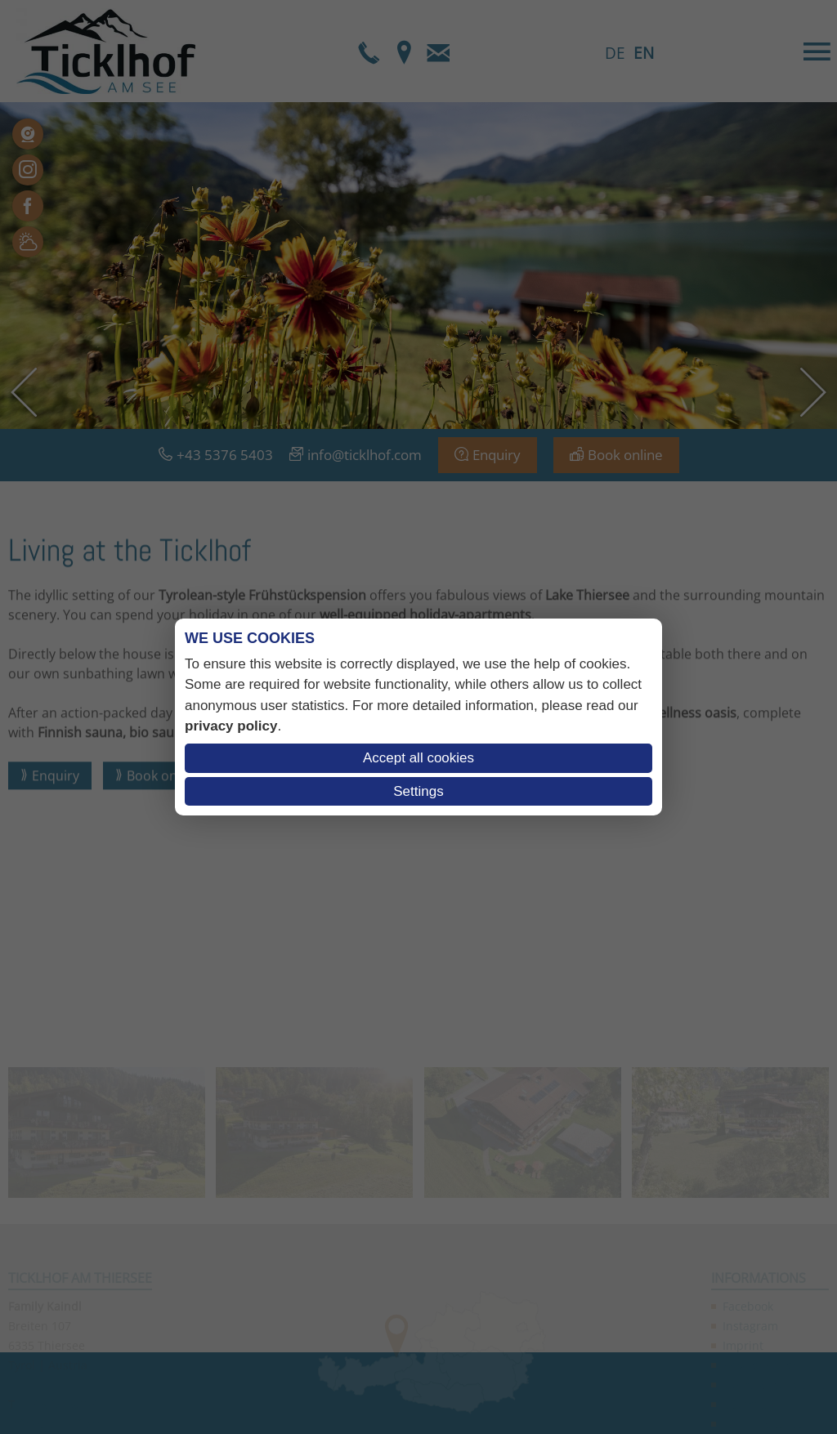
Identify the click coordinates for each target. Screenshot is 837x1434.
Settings (418, 791)
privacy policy (231, 726)
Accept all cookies (418, 758)
